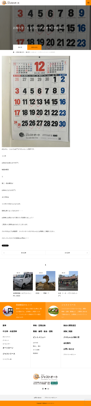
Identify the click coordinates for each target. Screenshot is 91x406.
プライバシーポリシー (69, 354)
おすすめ (35, 342)
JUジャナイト (6, 337)
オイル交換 (36, 349)
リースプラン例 (7, 359)
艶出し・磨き (37, 346)
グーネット (6, 340)
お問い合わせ (37, 397)
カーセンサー (6, 344)
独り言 (20, 47)
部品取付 (35, 353)
